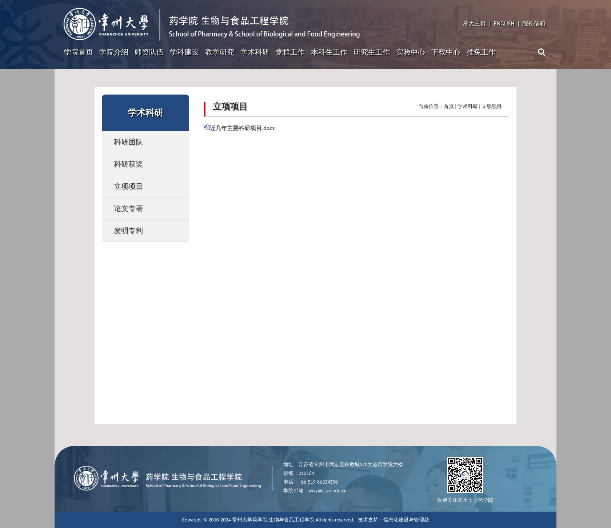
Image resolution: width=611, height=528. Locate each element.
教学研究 (219, 52)
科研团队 (128, 141)
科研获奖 (128, 164)
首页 (449, 106)
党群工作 (290, 52)
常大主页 (474, 23)
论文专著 (128, 208)
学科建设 (184, 52)
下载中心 (445, 52)
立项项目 (128, 186)
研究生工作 (372, 52)
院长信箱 (534, 23)
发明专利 (128, 230)
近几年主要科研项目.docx (242, 128)
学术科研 (254, 52)
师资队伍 (149, 52)
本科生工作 (329, 52)
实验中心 (410, 52)
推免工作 (481, 52)
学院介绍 (113, 52)
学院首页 (78, 52)
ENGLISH (504, 23)
